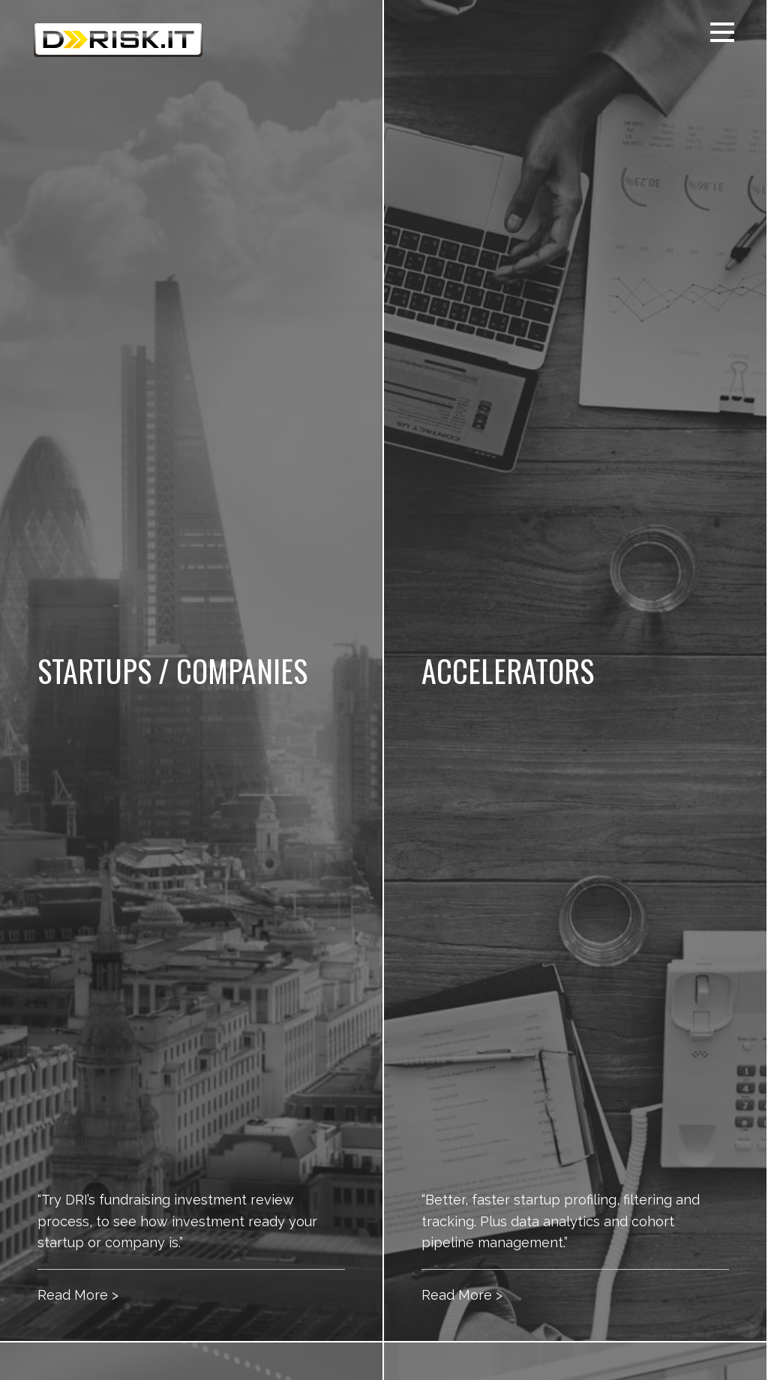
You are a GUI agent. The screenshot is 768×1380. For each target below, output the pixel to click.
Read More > (78, 1295)
